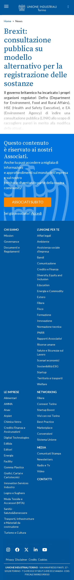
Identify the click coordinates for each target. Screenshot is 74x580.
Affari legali (44, 235)
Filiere (40, 303)
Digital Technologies (16, 437)
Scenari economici (48, 360)
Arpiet (8, 415)
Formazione (44, 314)
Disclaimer (21, 559)
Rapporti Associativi (49, 338)
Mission (8, 235)
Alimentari (10, 398)
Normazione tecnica (49, 326)
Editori (8, 449)
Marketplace (44, 427)
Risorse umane (46, 344)
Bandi (40, 257)
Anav (7, 409)
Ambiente (43, 241)
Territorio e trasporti (50, 378)
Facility (8, 461)
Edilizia (8, 443)
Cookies (42, 559)
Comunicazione (46, 263)
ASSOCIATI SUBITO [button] (27, 202)
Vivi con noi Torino (48, 415)
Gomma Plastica (14, 467)
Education (43, 285)
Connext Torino (47, 404)
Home (7, 21)
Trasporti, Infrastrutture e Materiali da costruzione (19, 522)
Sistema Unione (46, 439)
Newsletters (45, 459)
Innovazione (44, 320)
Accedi (36, 213)
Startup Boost (46, 409)
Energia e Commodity (50, 291)
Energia (8, 455)
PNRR (40, 332)
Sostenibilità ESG (47, 366)
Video (40, 471)
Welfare (42, 384)
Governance (11, 241)
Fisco (40, 308)
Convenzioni (44, 433)
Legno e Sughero (14, 493)
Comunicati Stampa (49, 453)
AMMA (8, 404)
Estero (41, 297)
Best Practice (45, 421)
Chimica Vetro (12, 421)
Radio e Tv (43, 465)
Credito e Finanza (47, 269)
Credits (33, 559)
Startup (42, 372)
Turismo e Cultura (15, 532)
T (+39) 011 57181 (31, 571)
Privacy (10, 559)
